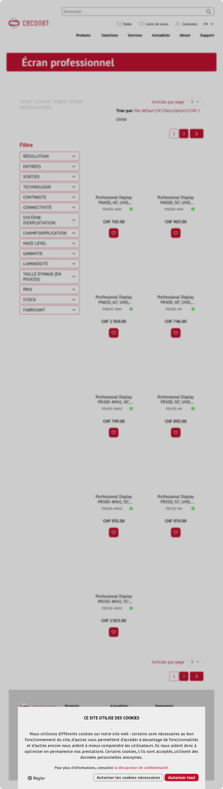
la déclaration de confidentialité (141, 767)
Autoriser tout (181, 777)
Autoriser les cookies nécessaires (128, 777)
